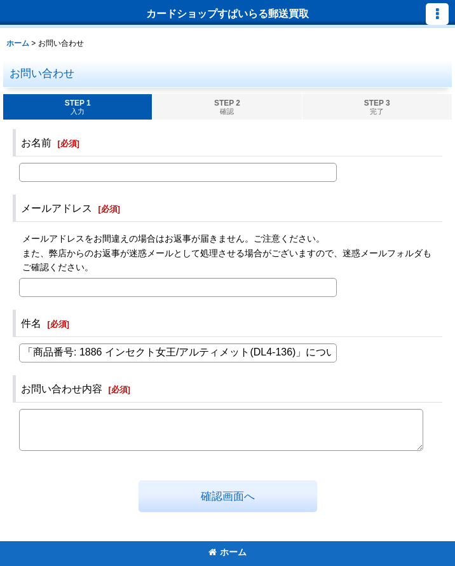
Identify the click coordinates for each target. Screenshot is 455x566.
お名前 (36, 142)
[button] (437, 14)
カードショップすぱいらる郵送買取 (227, 13)
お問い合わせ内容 (61, 388)
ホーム (227, 552)
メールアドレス (56, 208)
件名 (31, 323)
